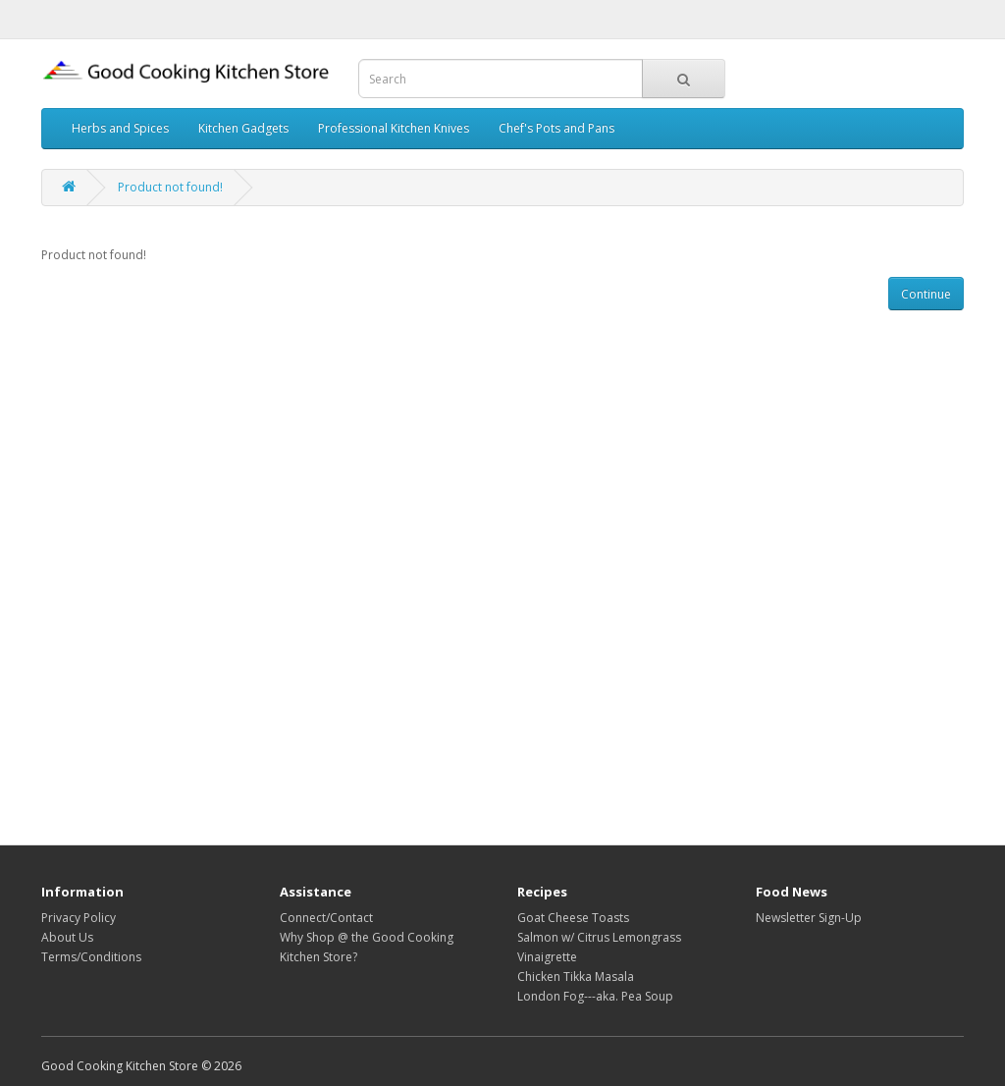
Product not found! (170, 187)
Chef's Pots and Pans (556, 128)
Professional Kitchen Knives (393, 128)
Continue (926, 294)
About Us (67, 937)
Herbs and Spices (120, 128)
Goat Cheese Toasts (573, 917)
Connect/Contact (326, 917)
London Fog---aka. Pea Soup (595, 996)
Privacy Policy (78, 917)
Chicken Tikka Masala (575, 976)
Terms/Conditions (91, 957)
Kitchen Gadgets (243, 128)
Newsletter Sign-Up (809, 917)
